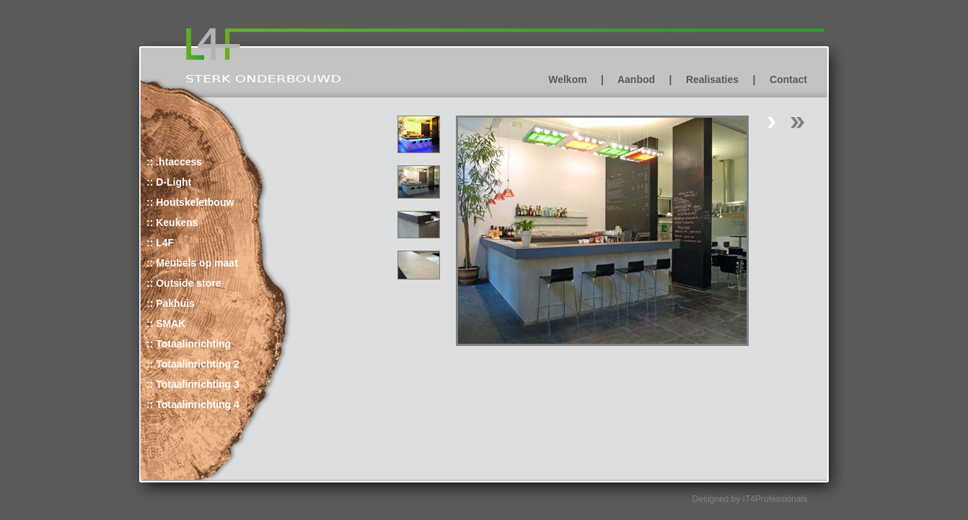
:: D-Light (168, 182)
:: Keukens (172, 222)
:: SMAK (165, 323)
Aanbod (636, 79)
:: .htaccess (174, 162)
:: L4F (160, 242)
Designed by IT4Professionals (749, 499)
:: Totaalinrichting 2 (192, 364)
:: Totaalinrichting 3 (192, 384)
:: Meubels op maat (192, 263)
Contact (788, 79)
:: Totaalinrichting (188, 344)
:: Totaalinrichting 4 (192, 404)
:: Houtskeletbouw (190, 202)
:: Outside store (183, 283)
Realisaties (712, 79)
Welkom (567, 79)
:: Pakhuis (170, 303)
